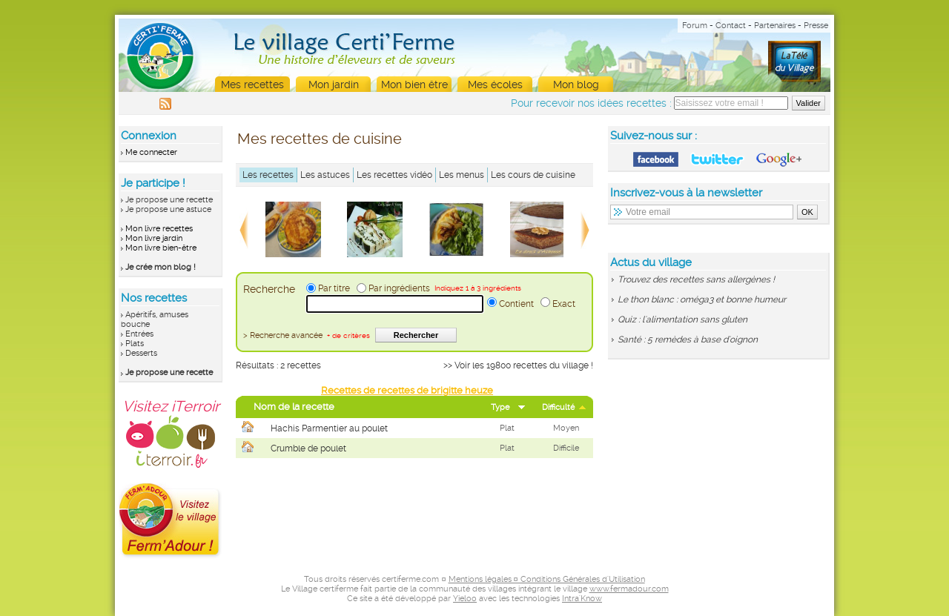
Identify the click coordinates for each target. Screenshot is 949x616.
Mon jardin (333, 84)
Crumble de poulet (308, 448)
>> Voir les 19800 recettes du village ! (518, 365)
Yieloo (465, 598)
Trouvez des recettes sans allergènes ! (696, 279)
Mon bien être (414, 84)
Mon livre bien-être (160, 248)
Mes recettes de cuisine (319, 139)
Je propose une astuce (168, 209)
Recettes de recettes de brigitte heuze (407, 390)
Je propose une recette (169, 200)
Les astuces (325, 175)
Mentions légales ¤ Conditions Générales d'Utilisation (547, 579)
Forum (694, 25)
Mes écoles (495, 84)
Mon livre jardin (153, 238)
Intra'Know (582, 598)
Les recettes (268, 175)
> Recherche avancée (306, 335)
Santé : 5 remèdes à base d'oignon (688, 339)
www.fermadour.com (629, 589)
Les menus (461, 175)
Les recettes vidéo (394, 175)
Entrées (139, 334)
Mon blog (576, 84)
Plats (134, 343)
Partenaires (775, 25)
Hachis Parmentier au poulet (329, 428)
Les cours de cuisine (533, 175)
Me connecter (151, 152)
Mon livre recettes (159, 229)
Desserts (141, 353)
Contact (730, 25)
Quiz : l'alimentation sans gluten (682, 319)
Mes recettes (252, 84)
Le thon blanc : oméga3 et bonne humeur (702, 299)
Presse (816, 25)
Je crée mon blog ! (160, 267)
